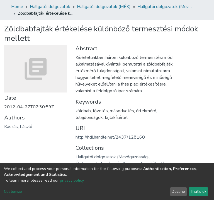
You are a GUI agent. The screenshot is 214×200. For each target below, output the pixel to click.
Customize (13, 191)
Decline (178, 191)
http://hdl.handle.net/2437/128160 (110, 137)
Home (17, 7)
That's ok (198, 191)
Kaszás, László (18, 127)
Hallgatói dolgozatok (50, 7)
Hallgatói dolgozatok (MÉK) (104, 7)
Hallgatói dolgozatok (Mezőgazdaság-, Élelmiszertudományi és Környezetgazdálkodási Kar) (165, 7)
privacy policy (72, 180)
